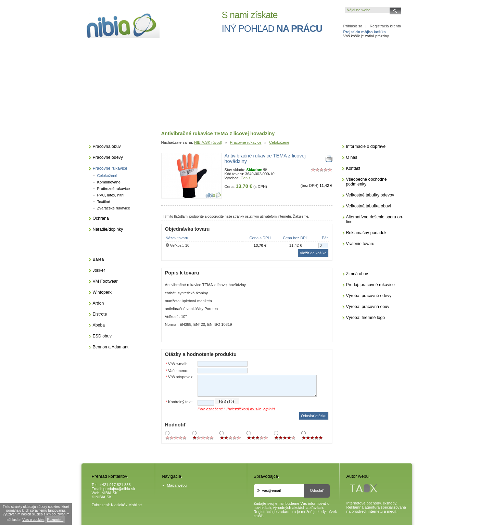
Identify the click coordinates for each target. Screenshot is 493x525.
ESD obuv (102, 336)
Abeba (99, 325)
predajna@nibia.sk (119, 489)
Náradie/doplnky (108, 229)
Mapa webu (177, 485)
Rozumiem (55, 520)
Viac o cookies (33, 520)
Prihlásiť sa (353, 26)
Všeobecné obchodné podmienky (366, 182)
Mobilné (135, 505)
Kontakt (353, 168)
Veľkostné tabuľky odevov (370, 195)
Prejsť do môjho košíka (364, 32)
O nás (351, 157)
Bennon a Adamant (111, 347)
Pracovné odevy (108, 157)
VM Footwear (105, 281)
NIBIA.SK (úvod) (208, 142)
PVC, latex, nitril (111, 195)
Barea (98, 259)
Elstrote (100, 314)
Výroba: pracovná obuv (368, 306)
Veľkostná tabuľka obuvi (368, 206)
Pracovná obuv (107, 146)
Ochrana (101, 218)
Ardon (98, 303)
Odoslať (317, 490)
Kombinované (109, 182)
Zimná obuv (357, 273)
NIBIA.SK (110, 493)
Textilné (103, 202)
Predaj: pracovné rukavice (370, 284)
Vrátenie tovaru (360, 243)
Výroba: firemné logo (365, 317)
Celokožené (279, 142)
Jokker (99, 270)
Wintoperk (102, 292)
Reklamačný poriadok (366, 232)
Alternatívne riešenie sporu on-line (375, 219)
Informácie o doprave (366, 146)
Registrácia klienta (385, 26)
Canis (246, 178)
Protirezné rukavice (113, 189)
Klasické (118, 505)
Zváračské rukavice (113, 208)
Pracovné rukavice (245, 142)
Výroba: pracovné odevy (369, 295)
